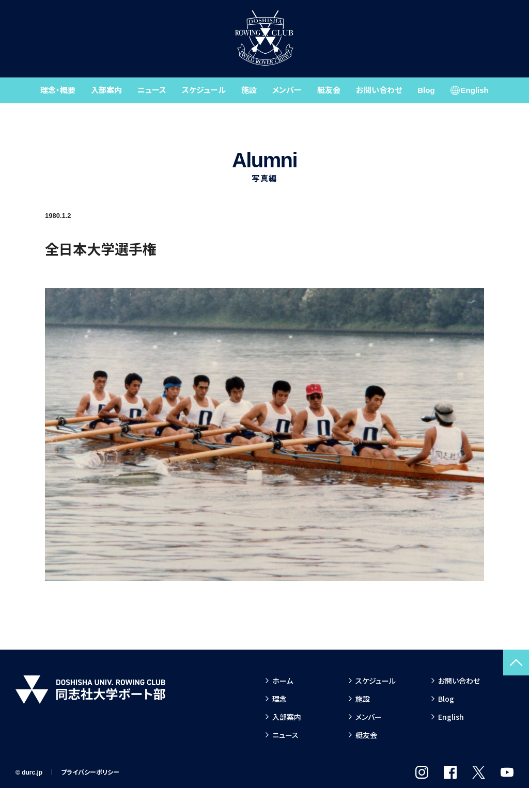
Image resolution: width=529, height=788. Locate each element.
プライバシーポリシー (90, 772)
